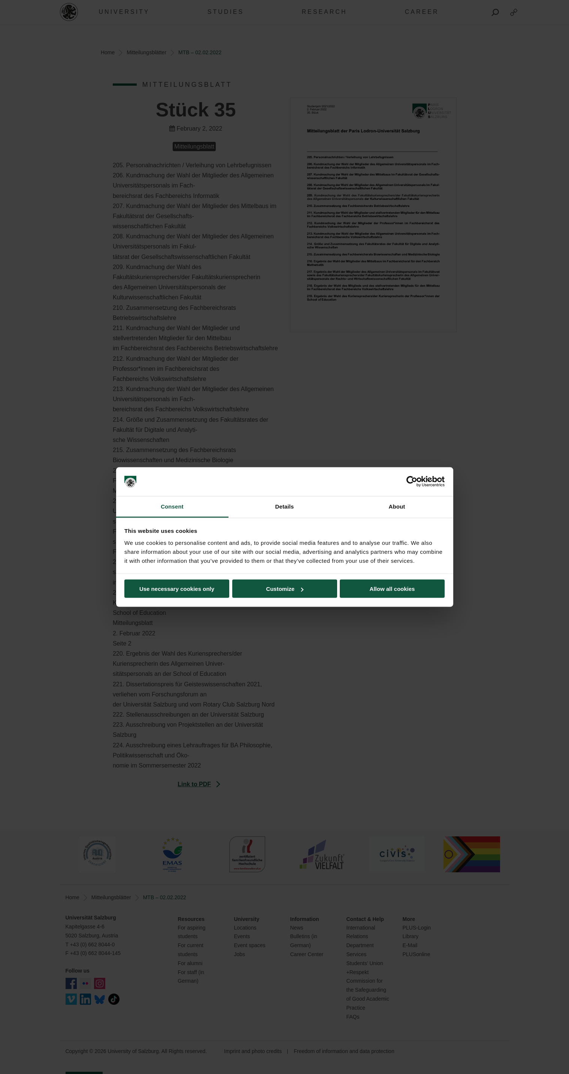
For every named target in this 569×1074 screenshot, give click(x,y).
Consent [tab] (172, 506)
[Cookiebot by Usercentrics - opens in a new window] (412, 481)
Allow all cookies (392, 589)
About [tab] (397, 506)
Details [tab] (284, 506)
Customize (284, 589)
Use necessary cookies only (176, 589)
